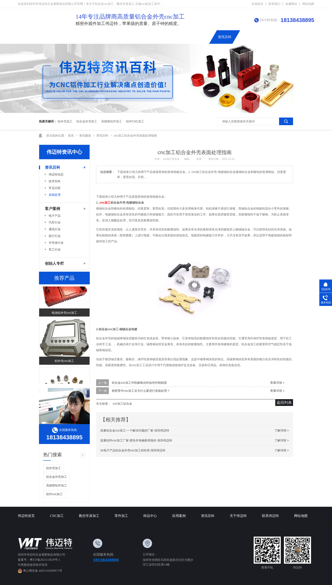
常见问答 (55, 188)
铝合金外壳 (176, 37)
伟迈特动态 (56, 174)
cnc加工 (105, 202)
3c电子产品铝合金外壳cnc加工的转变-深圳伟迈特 (132, 450)
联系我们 (274, 3)
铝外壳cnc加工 (64, 361)
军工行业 (55, 249)
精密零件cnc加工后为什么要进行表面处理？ (141, 390)
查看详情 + (277, 382)
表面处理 (55, 194)
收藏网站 (291, 3)
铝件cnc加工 (135, 121)
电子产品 (55, 215)
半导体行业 (56, 242)
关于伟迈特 (249, 37)
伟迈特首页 (72, 37)
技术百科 (55, 181)
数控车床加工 (125, 37)
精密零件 (151, 37)
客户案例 (52, 209)
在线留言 (257, 3)
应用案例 (201, 37)
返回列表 (284, 402)
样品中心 (150, 516)
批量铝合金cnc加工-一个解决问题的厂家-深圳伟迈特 (134, 430)
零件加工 (121, 516)
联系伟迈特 (276, 37)
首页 (71, 135)
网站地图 (308, 3)
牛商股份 (24, 564)
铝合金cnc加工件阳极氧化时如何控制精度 (139, 382)
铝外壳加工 (65, 121)
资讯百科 (224, 37)
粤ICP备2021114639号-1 (45, 559)
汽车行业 (55, 222)
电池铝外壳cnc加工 (64, 313)
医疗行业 (55, 236)
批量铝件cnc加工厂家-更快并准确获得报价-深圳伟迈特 (136, 440)
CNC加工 (98, 37)
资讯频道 (85, 135)
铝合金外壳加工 (86, 121)
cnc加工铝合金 (171, 159)
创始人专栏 (303, 37)
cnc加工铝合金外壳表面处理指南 (135, 135)
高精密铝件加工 (111, 121)
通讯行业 (55, 229)
